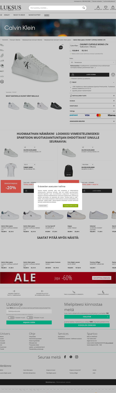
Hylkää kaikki (43, 205)
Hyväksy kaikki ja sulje (70, 205)
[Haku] (84, 8)
